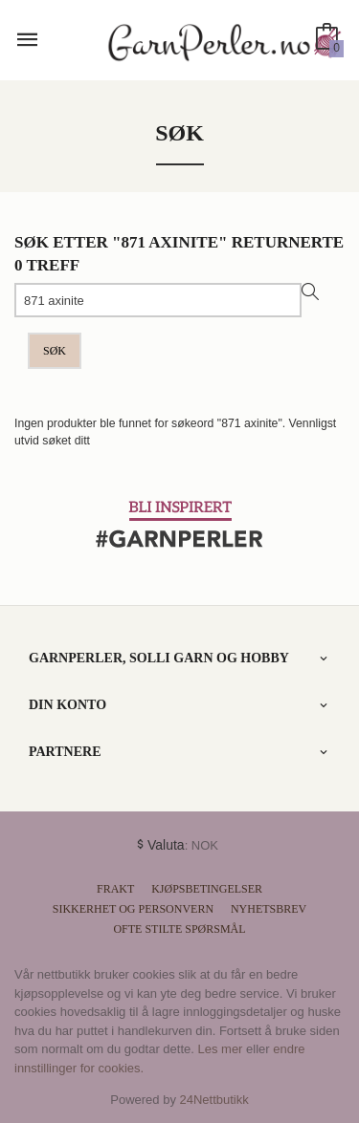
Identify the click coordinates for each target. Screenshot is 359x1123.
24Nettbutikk (214, 1099)
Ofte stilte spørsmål (179, 929)
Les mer (219, 1049)
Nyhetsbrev (268, 909)
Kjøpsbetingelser (206, 889)
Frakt (115, 889)
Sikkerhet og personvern (133, 909)
